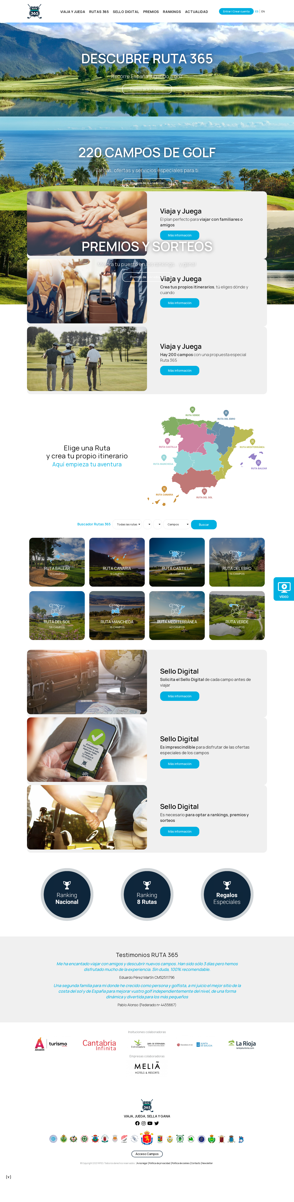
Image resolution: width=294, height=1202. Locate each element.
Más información (179, 303)
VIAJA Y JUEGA (71, 11)
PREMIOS (150, 11)
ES (256, 11)
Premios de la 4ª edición (147, 89)
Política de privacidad (159, 1182)
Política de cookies (181, 1182)
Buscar (204, 524)
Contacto (195, 1182)
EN (263, 11)
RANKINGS (171, 11)
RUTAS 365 (97, 11)
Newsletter (207, 1182)
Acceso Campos (147, 1173)
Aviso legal (142, 1182)
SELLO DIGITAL (125, 11)
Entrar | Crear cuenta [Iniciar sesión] (235, 11)
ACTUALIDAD (195, 11)
